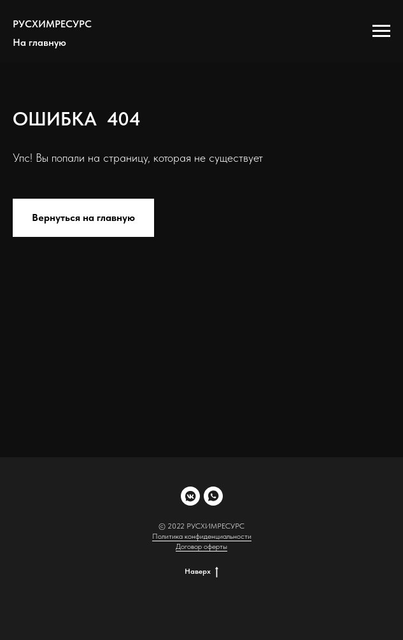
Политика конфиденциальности (201, 536)
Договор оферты (201, 546)
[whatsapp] (213, 496)
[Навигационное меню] (381, 31)
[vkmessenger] (190, 496)
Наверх (201, 571)
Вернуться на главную (83, 217)
